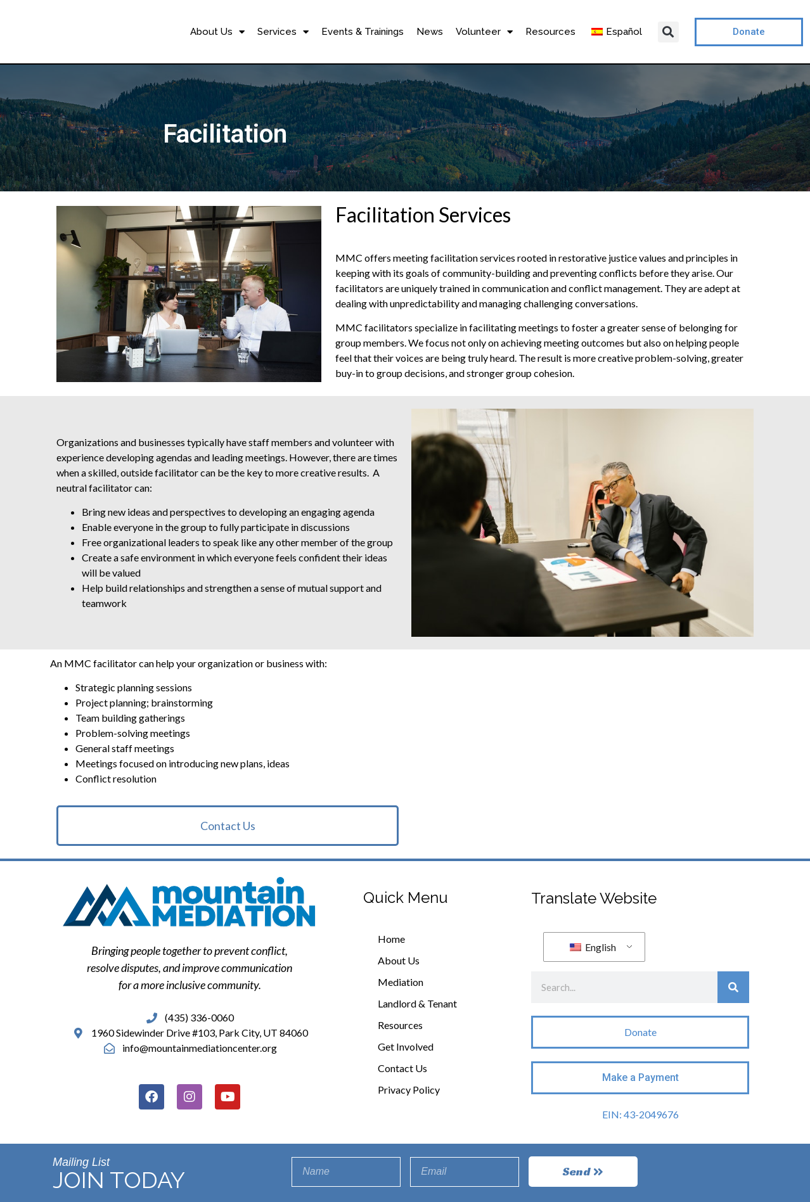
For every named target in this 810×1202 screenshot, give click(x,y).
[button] (668, 32)
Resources (550, 31)
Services (283, 32)
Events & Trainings (362, 31)
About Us (217, 32)
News (429, 31)
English (593, 947)
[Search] (733, 987)
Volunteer (484, 32)
